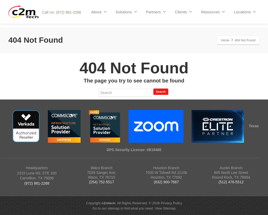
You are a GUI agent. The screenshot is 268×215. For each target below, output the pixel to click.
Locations (245, 11)
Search (161, 91)
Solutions (126, 11)
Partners (156, 11)
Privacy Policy (171, 203)
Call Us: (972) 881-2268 (61, 12)
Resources (213, 11)
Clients (183, 11)
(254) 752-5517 (101, 182)
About (99, 11)
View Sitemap (165, 208)
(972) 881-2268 (36, 183)
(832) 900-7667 (166, 182)
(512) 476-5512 (231, 182)
